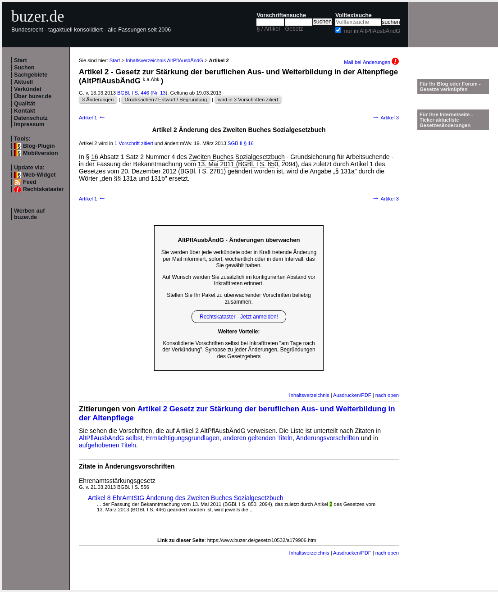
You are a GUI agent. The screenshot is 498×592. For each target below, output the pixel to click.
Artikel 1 (92, 117)
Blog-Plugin (39, 146)
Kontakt (24, 111)
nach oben (387, 395)
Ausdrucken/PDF (352, 395)
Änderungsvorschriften (327, 438)
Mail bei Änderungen (371, 62)
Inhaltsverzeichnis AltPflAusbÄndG (164, 60)
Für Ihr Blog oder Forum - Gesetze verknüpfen (450, 86)
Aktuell (23, 82)
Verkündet (27, 89)
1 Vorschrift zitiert (133, 143)
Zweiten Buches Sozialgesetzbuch (237, 156)
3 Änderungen (98, 99)
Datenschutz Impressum (31, 121)
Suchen (24, 67)
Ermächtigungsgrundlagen (182, 438)
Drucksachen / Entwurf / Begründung (165, 99)
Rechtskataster (43, 189)
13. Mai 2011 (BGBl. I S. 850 (238, 164)
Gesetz (294, 29)
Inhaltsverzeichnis (309, 395)
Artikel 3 (385, 117)
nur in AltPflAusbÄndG (372, 31)
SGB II (235, 143)
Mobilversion (40, 153)
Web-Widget (39, 175)
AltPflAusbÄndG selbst (110, 438)
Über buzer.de (32, 96)
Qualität (24, 103)
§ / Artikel (268, 29)
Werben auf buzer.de (29, 214)
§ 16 (249, 143)
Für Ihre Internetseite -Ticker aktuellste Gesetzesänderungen (446, 120)
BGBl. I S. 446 (133, 93)
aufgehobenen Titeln (107, 445)
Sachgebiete (30, 75)
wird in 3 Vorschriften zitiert (248, 99)
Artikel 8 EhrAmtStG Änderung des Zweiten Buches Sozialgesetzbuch (185, 497)
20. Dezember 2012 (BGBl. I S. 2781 (172, 171)
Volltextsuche (353, 15)
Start (20, 60)
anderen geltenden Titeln (257, 438)
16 (94, 156)
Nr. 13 (159, 93)
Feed (29, 182)
